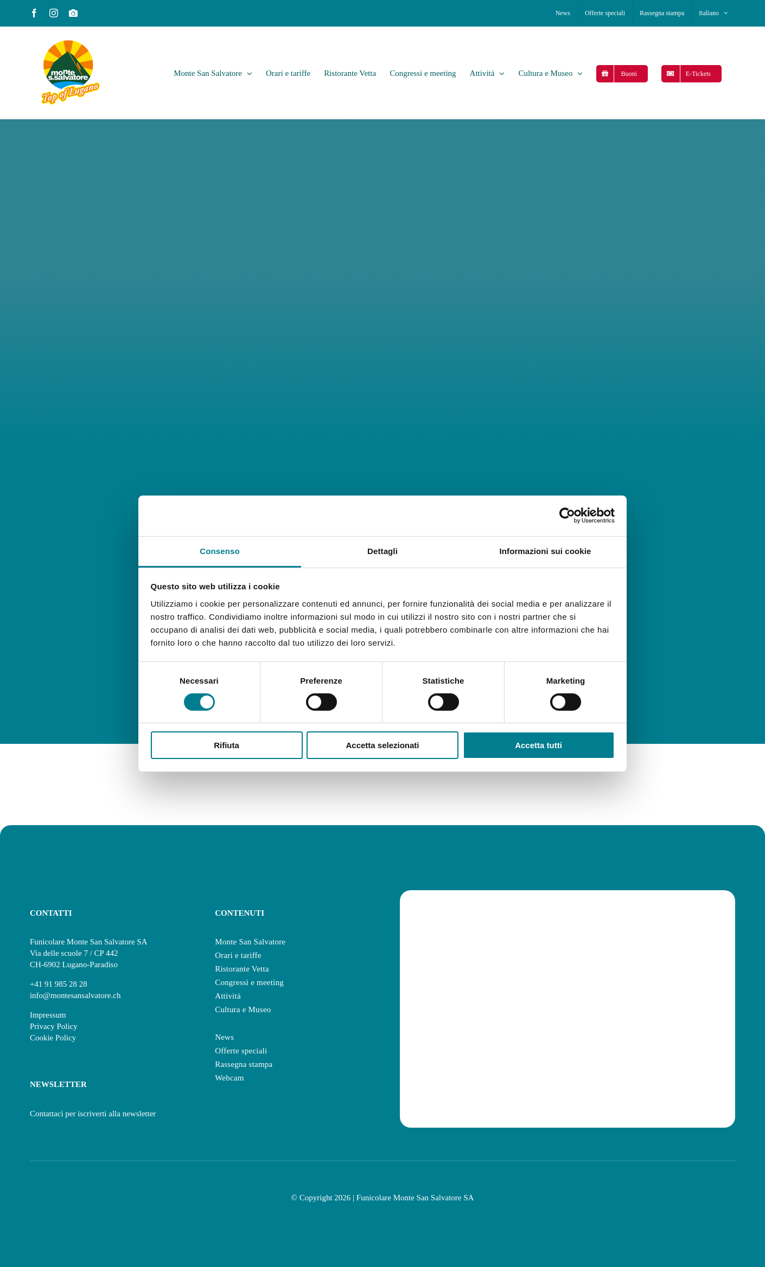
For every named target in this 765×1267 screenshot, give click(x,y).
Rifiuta (226, 745)
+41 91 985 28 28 (58, 984)
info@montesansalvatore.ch (75, 995)
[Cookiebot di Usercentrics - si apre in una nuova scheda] (567, 515)
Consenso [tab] (219, 550)
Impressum (48, 1015)
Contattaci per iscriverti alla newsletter (93, 1113)
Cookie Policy (53, 1037)
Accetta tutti (538, 745)
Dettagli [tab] (382, 550)
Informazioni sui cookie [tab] (545, 550)
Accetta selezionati (382, 745)
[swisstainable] (567, 920)
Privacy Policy (54, 1026)
